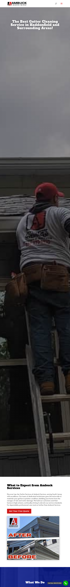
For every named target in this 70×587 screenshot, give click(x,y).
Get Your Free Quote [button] (19, 511)
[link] (17, 3)
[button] (61, 4)
